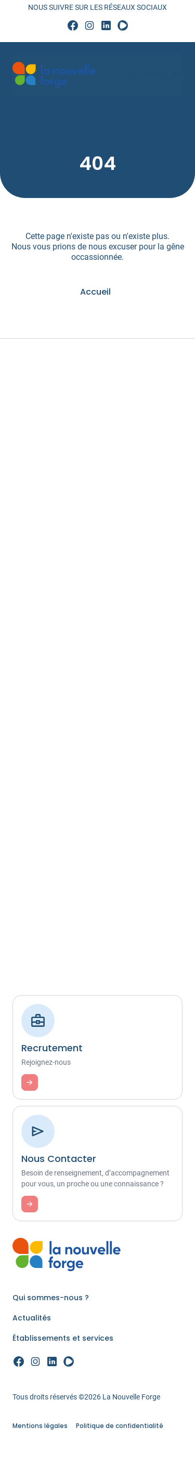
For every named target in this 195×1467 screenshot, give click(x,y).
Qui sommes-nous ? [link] (50, 1297)
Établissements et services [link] (62, 1338)
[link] (73, 26)
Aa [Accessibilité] (173, 74)
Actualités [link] (31, 1318)
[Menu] (141, 75)
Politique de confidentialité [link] (119, 1425)
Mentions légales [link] (40, 1425)
